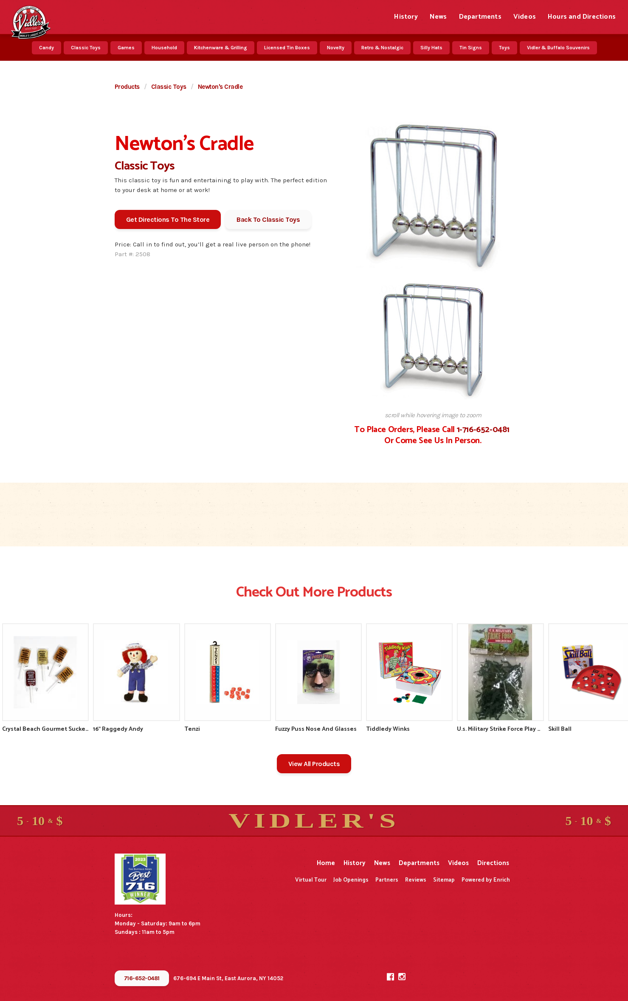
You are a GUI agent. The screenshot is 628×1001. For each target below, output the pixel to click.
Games (126, 48)
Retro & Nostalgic (382, 48)
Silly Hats (431, 48)
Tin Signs (470, 48)
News (438, 17)
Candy (46, 48)
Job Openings (351, 880)
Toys (504, 48)
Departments (480, 17)
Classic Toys (86, 48)
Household (164, 48)
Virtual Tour (311, 880)
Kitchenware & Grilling (220, 48)
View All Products (314, 764)
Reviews (415, 880)
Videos (524, 17)
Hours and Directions (582, 17)
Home (326, 863)
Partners (386, 880)
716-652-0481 (142, 978)
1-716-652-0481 (483, 430)
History (405, 17)
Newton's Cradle (220, 86)
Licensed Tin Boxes (287, 48)
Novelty (335, 48)
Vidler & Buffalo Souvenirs (558, 48)
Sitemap (444, 880)
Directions (493, 863)
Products (127, 86)
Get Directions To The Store (168, 219)
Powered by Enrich (486, 880)
